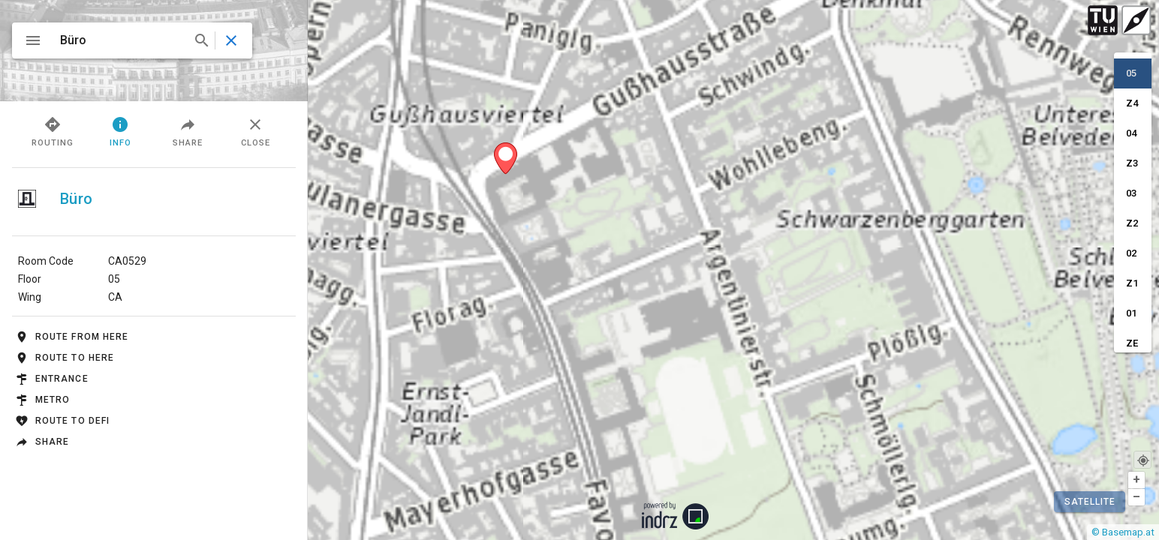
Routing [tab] (53, 131)
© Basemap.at (1122, 532)
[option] (1132, 73)
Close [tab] (255, 131)
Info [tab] (120, 131)
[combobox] (133, 40)
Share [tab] (188, 131)
